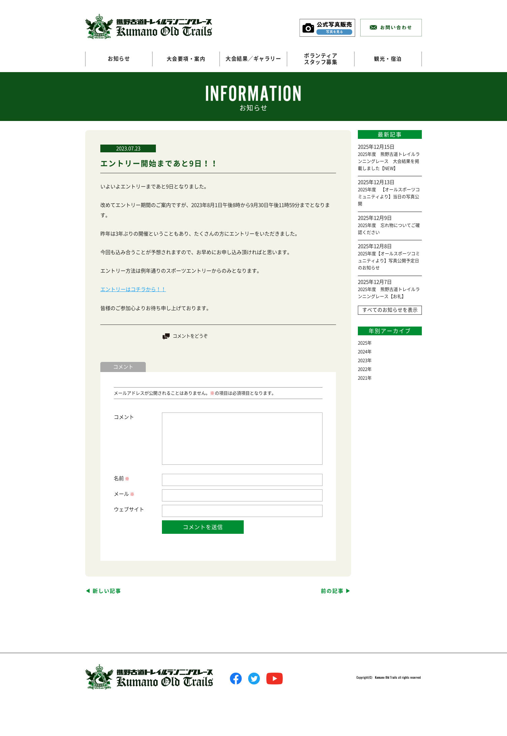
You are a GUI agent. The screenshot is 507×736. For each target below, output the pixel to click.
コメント (124, 416)
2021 (362, 378)
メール (124, 494)
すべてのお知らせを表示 (390, 310)
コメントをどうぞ (190, 336)
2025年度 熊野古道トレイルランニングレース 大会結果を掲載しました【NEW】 (389, 161)
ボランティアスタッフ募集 (320, 58)
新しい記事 (107, 590)
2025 (362, 343)
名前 (121, 478)
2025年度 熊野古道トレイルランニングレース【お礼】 (389, 293)
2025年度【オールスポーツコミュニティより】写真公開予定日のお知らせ (389, 260)
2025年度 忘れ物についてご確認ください (389, 229)
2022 (362, 369)
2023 (362, 360)
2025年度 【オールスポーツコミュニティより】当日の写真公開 (389, 196)
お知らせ (119, 58)
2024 (362, 351)
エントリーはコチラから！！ (133, 289)
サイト (136, 509)
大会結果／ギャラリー (253, 58)
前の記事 (332, 590)
